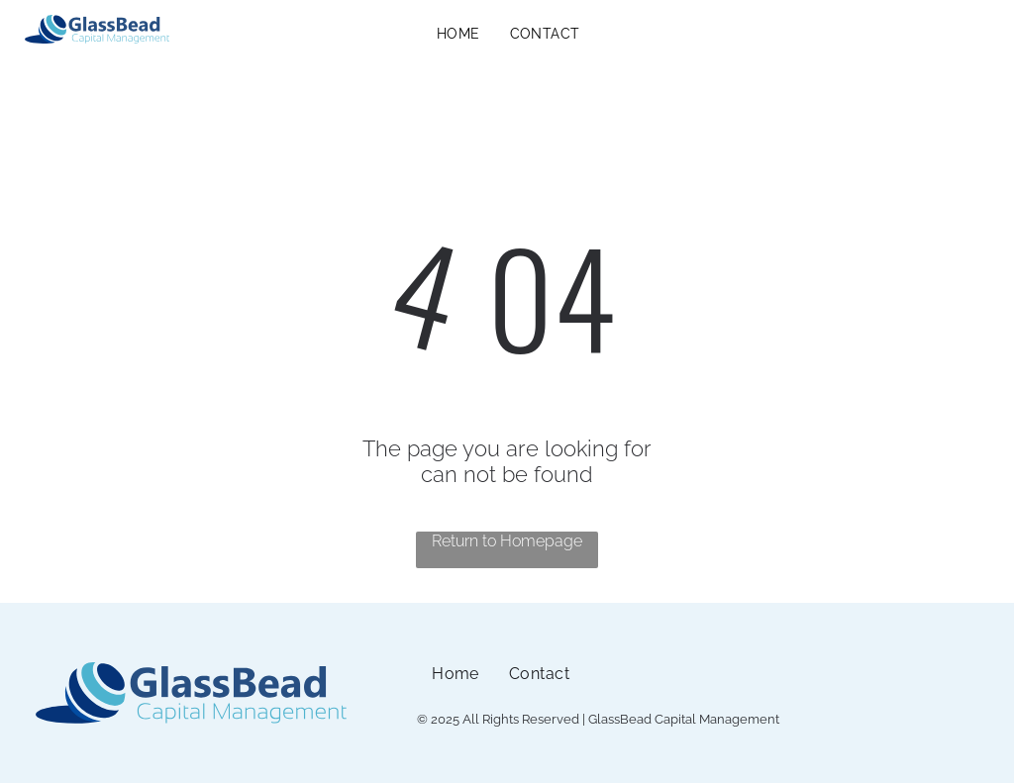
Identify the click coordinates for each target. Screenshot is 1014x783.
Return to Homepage (507, 541)
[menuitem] (458, 34)
